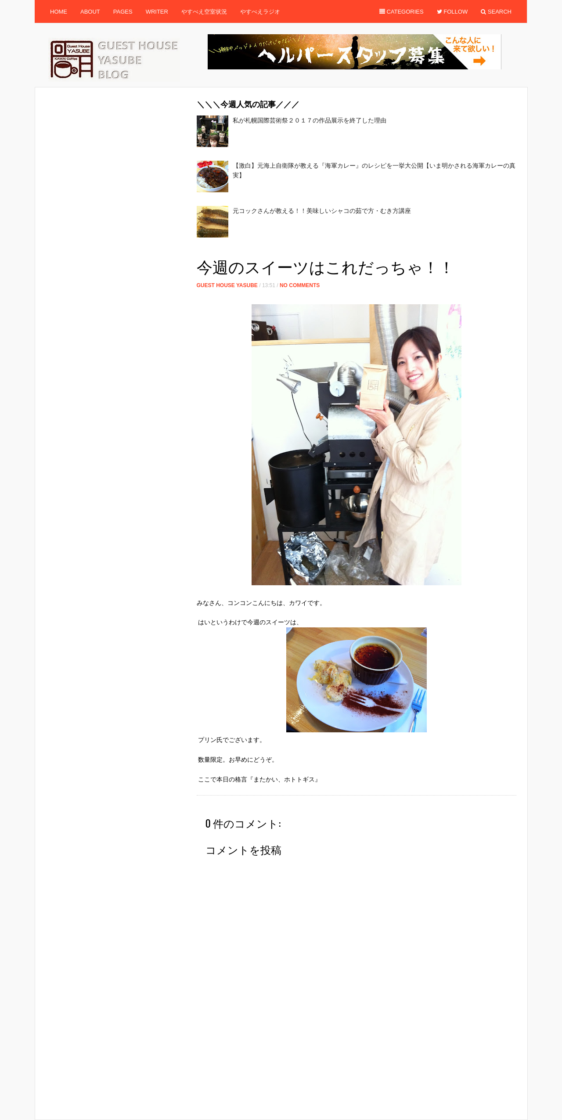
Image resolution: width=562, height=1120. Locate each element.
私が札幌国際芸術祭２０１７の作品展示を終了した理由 (309, 120)
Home (58, 11)
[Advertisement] (356, 250)
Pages (123, 11)
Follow (452, 11)
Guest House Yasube (227, 285)
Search (496, 11)
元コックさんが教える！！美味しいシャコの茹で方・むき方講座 (322, 210)
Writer (157, 11)
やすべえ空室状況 (204, 11)
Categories (401, 11)
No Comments (300, 285)
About (90, 11)
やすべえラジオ (260, 11)
